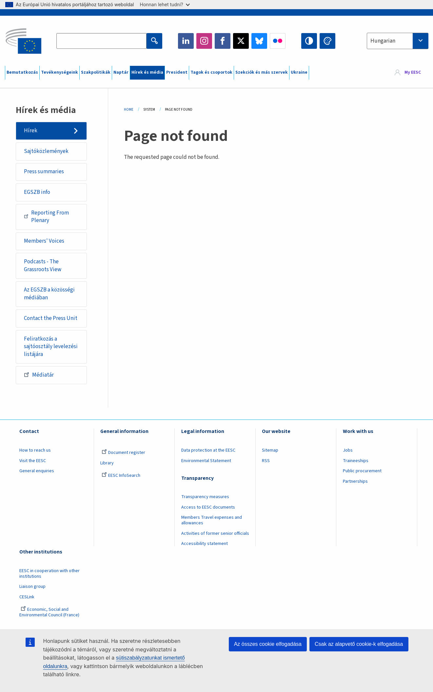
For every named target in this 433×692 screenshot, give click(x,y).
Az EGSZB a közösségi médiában (49, 294)
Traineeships (355, 461)
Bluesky (259, 41)
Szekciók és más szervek (261, 72)
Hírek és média (147, 72)
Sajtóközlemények (46, 151)
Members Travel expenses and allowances (211, 520)
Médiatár (39, 374)
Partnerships (355, 481)
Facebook (222, 41)
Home (128, 109)
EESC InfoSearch (121, 475)
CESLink (26, 597)
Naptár (120, 72)
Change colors (327, 41)
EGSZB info (37, 192)
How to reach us (35, 450)
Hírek (30, 131)
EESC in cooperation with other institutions (49, 574)
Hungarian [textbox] (382, 41)
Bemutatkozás (22, 72)
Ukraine (299, 72)
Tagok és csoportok (211, 72)
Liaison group (32, 586)
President (176, 72)
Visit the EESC (32, 461)
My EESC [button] (412, 72)
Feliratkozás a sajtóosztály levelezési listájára (51, 346)
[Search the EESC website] (101, 41)
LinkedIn (186, 41)
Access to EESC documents (208, 507)
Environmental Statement (206, 461)
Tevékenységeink (59, 72)
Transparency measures (205, 497)
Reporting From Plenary (46, 217)
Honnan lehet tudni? (165, 4)
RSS (266, 461)
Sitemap (270, 450)
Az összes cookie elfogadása (268, 644)
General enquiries (36, 471)
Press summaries (44, 172)
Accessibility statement (204, 543)
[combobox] (397, 41)
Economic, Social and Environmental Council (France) (49, 612)
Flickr (277, 41)
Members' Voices (44, 241)
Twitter (241, 41)
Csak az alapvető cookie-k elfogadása (359, 644)
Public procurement (362, 471)
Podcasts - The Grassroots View (42, 265)
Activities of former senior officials (215, 533)
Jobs (348, 450)
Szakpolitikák (95, 72)
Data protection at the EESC (208, 450)
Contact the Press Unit (50, 318)
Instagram (204, 41)
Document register (123, 452)
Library (107, 463)
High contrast (309, 41)
